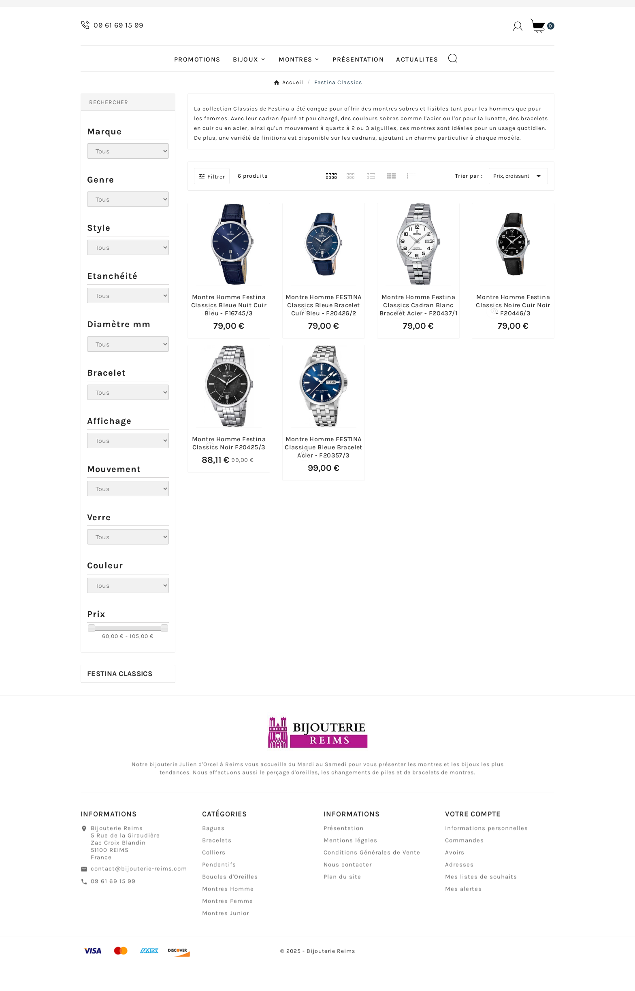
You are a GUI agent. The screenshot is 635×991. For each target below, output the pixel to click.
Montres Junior (225, 943)
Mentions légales (350, 870)
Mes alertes (463, 919)
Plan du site (342, 906)
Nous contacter (348, 894)
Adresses (459, 894)
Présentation (344, 858)
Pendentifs (219, 894)
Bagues (213, 858)
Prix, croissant (518, 202)
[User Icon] (517, 39)
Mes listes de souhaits (481, 906)
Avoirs (455, 882)
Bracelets (217, 870)
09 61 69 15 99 (113, 911)
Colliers (214, 882)
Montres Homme (228, 919)
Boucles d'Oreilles (230, 906)
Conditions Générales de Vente (372, 882)
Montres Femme (227, 931)
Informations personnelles (486, 858)
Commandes (464, 870)
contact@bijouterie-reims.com (139, 898)
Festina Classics (119, 699)
